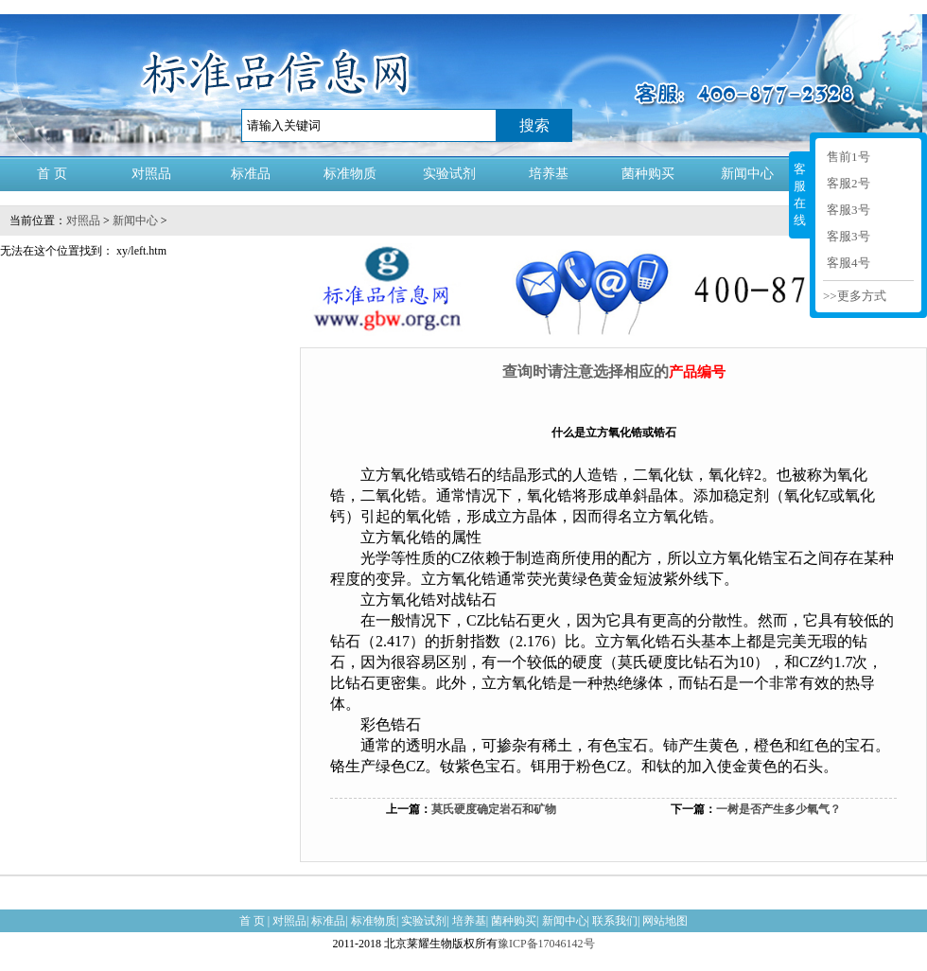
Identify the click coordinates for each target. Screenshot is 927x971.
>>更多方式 (854, 296)
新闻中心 (747, 174)
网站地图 (665, 920)
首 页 (52, 174)
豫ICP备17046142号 (546, 943)
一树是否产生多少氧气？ (778, 809)
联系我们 (615, 920)
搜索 (534, 125)
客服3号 (848, 210)
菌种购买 (647, 174)
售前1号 (848, 157)
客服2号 (848, 183)
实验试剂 (449, 174)
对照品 (151, 174)
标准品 (251, 174)
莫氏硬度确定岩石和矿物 (493, 809)
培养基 (548, 174)
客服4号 (848, 263)
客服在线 (800, 194)
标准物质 (350, 174)
